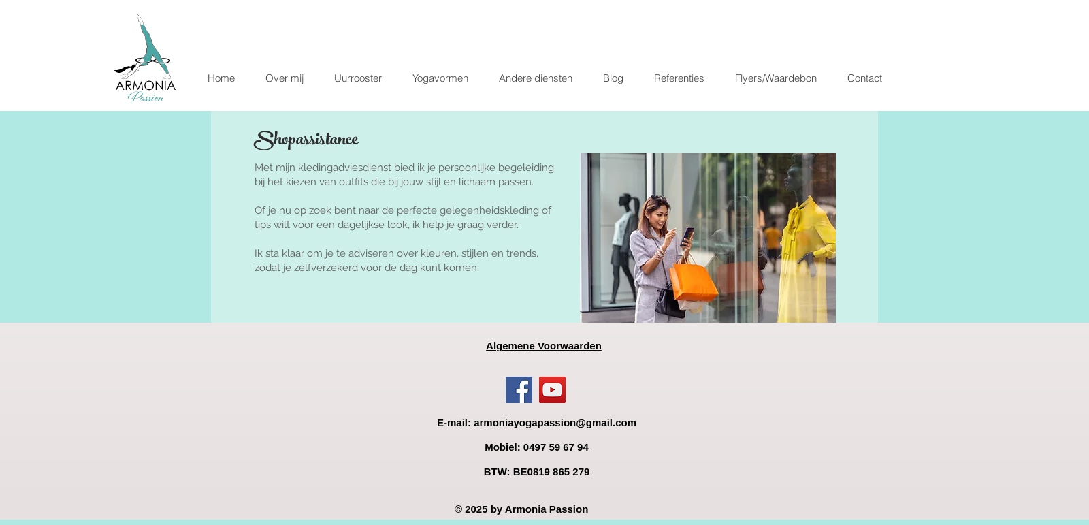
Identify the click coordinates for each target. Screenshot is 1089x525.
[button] (440, 78)
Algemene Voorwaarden (544, 345)
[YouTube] (552, 390)
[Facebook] (519, 390)
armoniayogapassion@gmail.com (555, 422)
